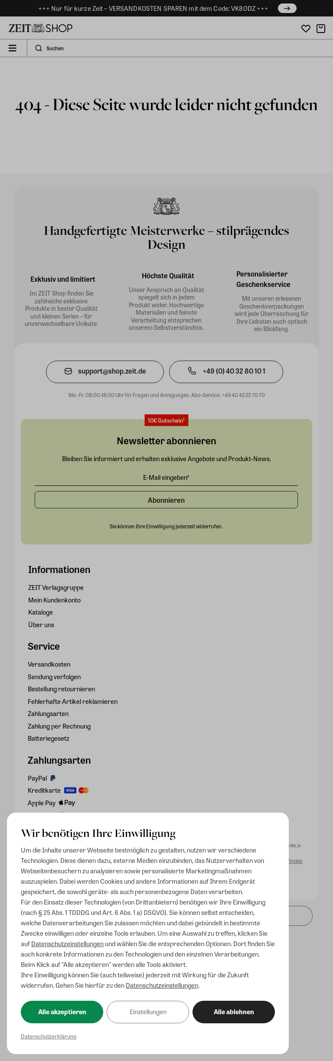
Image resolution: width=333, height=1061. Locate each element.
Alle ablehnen (234, 1011)
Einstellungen (148, 1011)
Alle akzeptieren (62, 1011)
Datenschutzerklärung (48, 1036)
